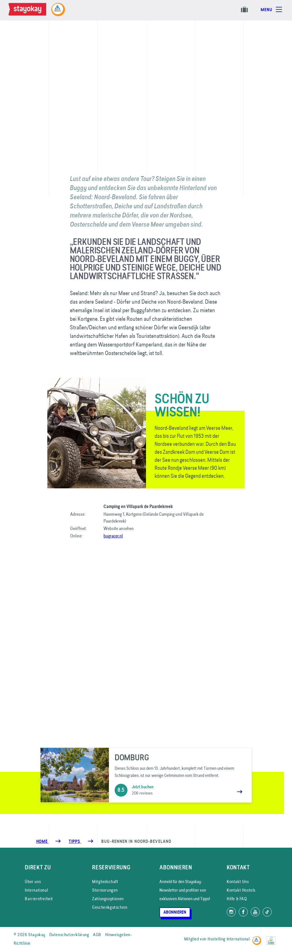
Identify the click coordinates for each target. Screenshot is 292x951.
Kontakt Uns (238, 881)
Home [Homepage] (42, 841)
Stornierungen (105, 890)
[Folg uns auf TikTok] (267, 911)
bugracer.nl (113, 536)
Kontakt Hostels (241, 890)
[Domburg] (146, 774)
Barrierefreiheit (39, 899)
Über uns (33, 881)
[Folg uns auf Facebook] (243, 911)
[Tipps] (75, 841)
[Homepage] (28, 10)
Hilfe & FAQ (237, 899)
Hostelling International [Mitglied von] (229, 939)
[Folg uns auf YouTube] (255, 911)
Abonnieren (174, 912)
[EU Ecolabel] (272, 938)
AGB (97, 935)
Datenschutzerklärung (69, 935)
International (36, 890)
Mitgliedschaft (105, 881)
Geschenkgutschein (109, 907)
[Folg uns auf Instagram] (231, 911)
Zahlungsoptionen (108, 899)
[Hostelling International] (258, 938)
